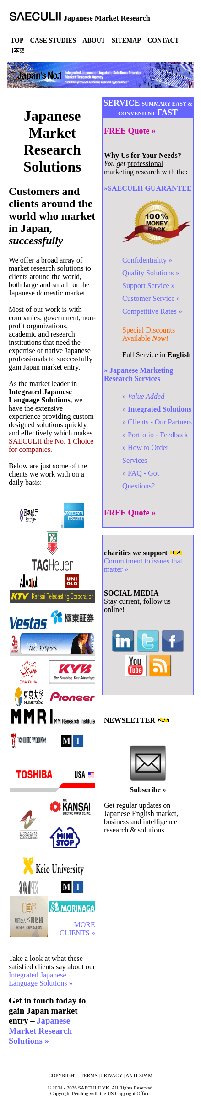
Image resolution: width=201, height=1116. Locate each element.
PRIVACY (111, 1075)
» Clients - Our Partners (157, 422)
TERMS (89, 1075)
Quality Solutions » (150, 273)
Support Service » (148, 286)
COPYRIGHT (63, 1075)
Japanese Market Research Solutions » (40, 1031)
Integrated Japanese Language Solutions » (41, 979)
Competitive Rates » (152, 311)
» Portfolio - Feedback (155, 435)
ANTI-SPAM (138, 1075)
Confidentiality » (147, 260)
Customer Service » (151, 298)
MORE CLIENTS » (77, 929)
